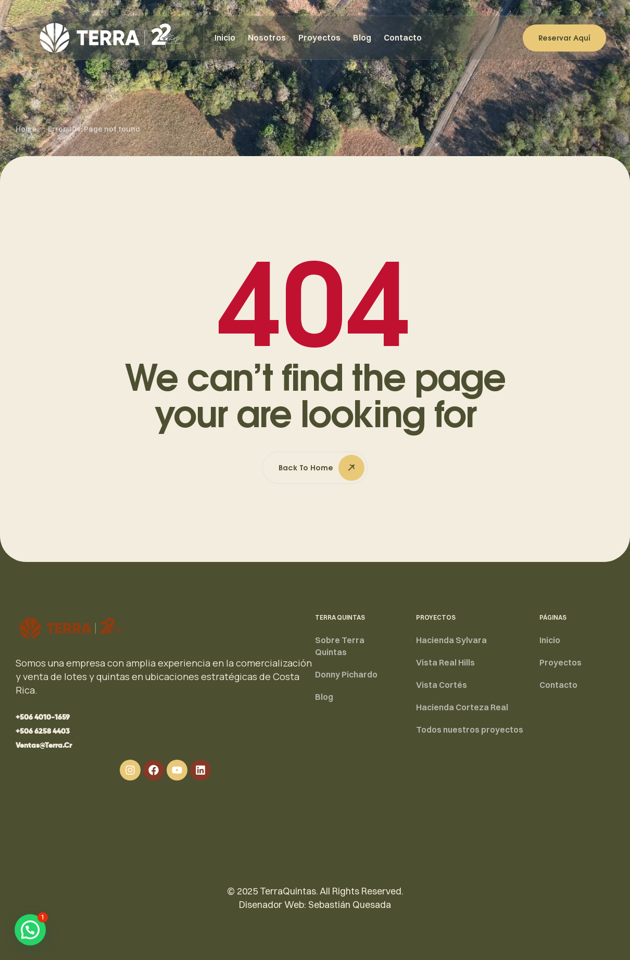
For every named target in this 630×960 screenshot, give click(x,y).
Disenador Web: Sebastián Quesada (315, 905)
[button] (43, 717)
